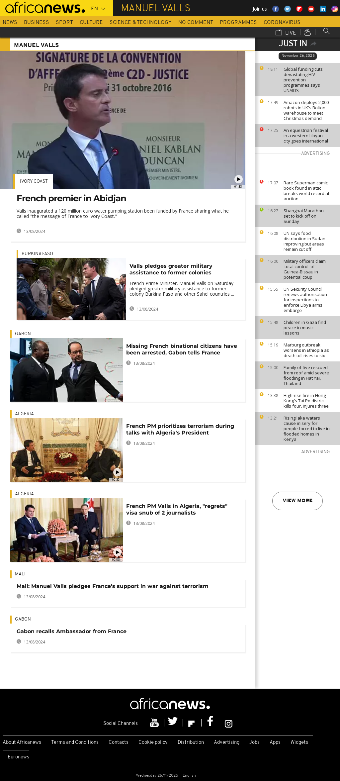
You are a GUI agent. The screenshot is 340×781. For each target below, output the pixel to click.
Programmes (238, 22)
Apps (275, 742)
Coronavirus (282, 22)
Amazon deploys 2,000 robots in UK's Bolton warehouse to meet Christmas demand (306, 110)
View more (297, 501)
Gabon (23, 334)
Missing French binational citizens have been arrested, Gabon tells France (181, 349)
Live (286, 33)
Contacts (118, 742)
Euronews (18, 757)
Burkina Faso (37, 253)
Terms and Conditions (75, 742)
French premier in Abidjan (71, 198)
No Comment (195, 22)
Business (36, 22)
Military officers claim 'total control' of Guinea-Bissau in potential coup (305, 269)
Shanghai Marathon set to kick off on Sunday (304, 216)
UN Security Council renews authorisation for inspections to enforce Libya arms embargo (305, 299)
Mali (20, 574)
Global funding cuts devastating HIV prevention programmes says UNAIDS (303, 79)
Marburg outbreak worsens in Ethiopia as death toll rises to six (306, 350)
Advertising (226, 742)
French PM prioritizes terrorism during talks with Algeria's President (180, 429)
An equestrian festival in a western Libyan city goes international (306, 136)
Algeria (24, 414)
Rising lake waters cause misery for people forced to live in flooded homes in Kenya (307, 428)
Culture (91, 22)
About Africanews (22, 742)
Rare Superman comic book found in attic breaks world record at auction (306, 190)
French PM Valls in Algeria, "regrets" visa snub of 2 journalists (176, 509)
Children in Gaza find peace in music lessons (305, 328)
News (10, 22)
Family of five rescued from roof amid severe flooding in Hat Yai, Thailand (306, 375)
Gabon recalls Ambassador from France (72, 631)
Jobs (254, 742)
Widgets (299, 742)
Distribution (191, 742)
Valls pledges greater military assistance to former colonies (170, 269)
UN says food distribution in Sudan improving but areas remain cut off (304, 241)
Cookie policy (153, 742)
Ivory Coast (34, 181)
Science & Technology (141, 22)
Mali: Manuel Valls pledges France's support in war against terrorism (113, 586)
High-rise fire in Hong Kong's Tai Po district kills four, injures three (306, 401)
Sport (64, 22)
